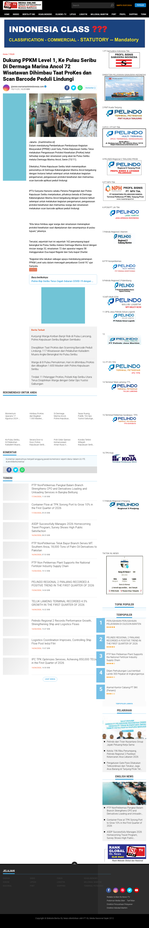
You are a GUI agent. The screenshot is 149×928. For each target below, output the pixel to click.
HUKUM (6, 872)
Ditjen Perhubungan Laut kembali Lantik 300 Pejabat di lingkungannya (128, 668)
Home (6, 14)
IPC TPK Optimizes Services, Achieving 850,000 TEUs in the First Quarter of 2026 (63, 665)
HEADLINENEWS (45, 14)
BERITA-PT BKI (29, 14)
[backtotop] (74, 855)
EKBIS (32, 868)
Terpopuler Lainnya (124, 694)
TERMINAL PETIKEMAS (93, 876)
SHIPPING (133, 14)
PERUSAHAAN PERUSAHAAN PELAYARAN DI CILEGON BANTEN (128, 624)
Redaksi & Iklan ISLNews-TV (119, 887)
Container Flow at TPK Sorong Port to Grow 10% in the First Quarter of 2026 (62, 508)
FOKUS (60, 868)
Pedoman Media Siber (116, 891)
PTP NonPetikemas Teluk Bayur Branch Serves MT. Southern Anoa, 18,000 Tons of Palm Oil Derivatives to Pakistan (64, 549)
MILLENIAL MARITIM (99, 14)
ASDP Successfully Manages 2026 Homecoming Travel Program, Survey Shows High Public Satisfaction (62, 530)
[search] (92, 5)
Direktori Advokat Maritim (118, 898)
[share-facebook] (67, 87)
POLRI (33, 270)
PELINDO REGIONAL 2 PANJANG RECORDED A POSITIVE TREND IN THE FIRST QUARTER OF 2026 (64, 588)
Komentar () (91, 88)
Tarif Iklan (132, 891)
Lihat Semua (50, 680)
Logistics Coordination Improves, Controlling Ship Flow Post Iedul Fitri (61, 643)
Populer (140, 5)
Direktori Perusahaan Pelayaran (121, 895)
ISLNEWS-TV (60, 14)
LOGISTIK (83, 14)
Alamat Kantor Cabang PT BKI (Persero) (128, 681)
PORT (114, 14)
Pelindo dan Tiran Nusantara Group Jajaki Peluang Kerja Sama (125, 733)
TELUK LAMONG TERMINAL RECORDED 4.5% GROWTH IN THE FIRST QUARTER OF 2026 (60, 607)
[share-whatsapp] (80, 87)
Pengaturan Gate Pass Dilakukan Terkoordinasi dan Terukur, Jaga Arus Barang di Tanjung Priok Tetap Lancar (125, 756)
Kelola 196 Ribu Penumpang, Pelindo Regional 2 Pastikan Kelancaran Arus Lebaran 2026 (122, 744)
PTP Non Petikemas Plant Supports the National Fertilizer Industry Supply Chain (64, 566)
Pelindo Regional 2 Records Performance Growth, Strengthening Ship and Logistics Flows (61, 627)
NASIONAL (7, 876)
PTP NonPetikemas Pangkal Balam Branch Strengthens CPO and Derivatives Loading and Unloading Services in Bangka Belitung (60, 491)
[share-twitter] (73, 87)
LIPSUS (73, 14)
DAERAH (6, 868)
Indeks (16, 14)
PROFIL (123, 14)
